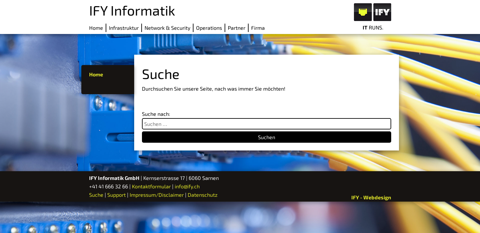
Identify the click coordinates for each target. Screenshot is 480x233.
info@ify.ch (187, 186)
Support (116, 195)
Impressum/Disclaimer (157, 195)
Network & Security (167, 28)
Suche (96, 195)
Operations (209, 28)
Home (96, 28)
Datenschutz (202, 195)
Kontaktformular (151, 186)
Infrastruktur (124, 28)
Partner (236, 28)
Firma (258, 28)
